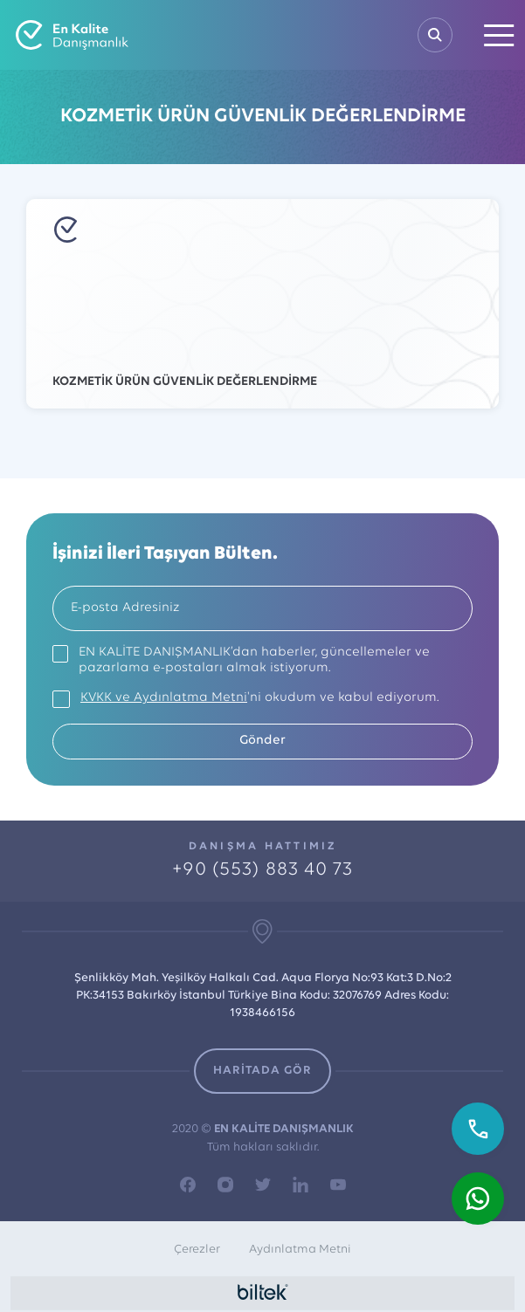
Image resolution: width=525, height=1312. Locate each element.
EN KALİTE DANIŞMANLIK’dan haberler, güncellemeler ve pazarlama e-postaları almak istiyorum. (254, 660)
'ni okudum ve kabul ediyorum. (259, 697)
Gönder (262, 740)
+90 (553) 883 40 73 (263, 870)
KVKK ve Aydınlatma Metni (163, 697)
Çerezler (197, 1249)
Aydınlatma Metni (300, 1249)
